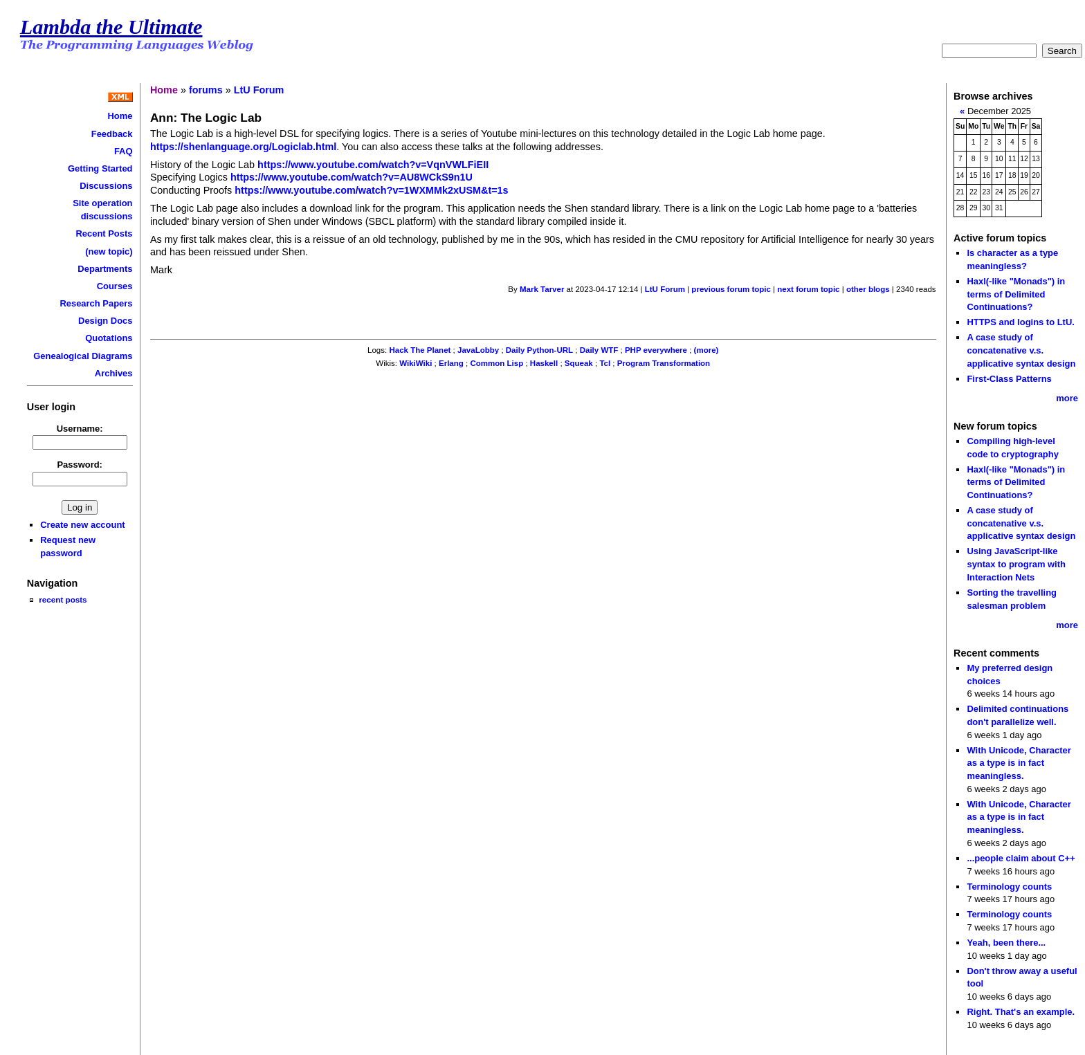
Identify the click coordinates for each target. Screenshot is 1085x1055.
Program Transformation (663, 363)
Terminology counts (1009, 886)
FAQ (123, 151)
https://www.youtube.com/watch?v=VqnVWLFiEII (373, 164)
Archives (114, 373)
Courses (115, 286)
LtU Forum (259, 89)
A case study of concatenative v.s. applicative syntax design (1021, 350)
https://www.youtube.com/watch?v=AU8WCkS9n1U (351, 177)
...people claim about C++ (1021, 858)
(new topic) (108, 251)
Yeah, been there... (1006, 942)
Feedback (112, 134)
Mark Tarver (542, 289)
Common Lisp (496, 363)
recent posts (62, 599)
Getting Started (100, 168)
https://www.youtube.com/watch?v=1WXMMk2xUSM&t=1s (371, 190)
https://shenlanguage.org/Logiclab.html (243, 146)
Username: (80, 428)
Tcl (604, 363)
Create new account (82, 525)
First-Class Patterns (1009, 379)
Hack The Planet (419, 350)
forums (206, 89)
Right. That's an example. (1021, 1012)
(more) (706, 350)
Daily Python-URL (539, 350)
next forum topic (808, 289)
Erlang (451, 363)
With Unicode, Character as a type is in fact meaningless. (1018, 763)
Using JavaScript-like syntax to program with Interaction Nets (1016, 564)
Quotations (108, 338)
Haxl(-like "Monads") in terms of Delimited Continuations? (1016, 294)
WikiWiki (415, 363)
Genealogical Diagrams (82, 356)
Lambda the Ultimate (111, 27)
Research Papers (96, 303)
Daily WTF (599, 350)
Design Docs (105, 320)
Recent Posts (103, 233)
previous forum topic (731, 289)
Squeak (579, 363)
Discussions (106, 186)
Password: (79, 464)
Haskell (544, 363)
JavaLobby (478, 350)
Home (120, 116)
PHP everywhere (656, 350)
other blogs (868, 289)
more (1067, 398)
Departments (105, 269)
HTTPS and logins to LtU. (1020, 322)
